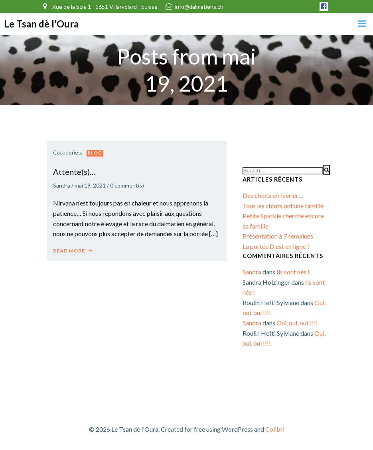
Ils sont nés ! (293, 272)
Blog (95, 152)
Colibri (274, 429)
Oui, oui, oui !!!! (296, 323)
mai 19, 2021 (90, 185)
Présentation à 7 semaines (278, 236)
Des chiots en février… (273, 195)
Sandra (61, 185)
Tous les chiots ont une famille (283, 205)
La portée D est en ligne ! (276, 246)
